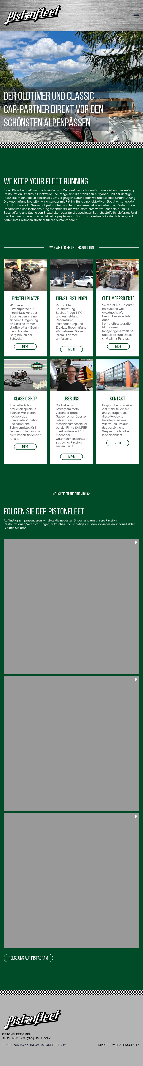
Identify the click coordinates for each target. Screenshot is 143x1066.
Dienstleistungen (71, 298)
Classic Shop (25, 398)
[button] (136, 16)
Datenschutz (128, 1045)
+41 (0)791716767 (16, 1045)
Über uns (71, 398)
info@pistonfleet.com (48, 1045)
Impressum (106, 1045)
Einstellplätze (25, 298)
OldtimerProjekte (118, 298)
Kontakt (117, 398)
